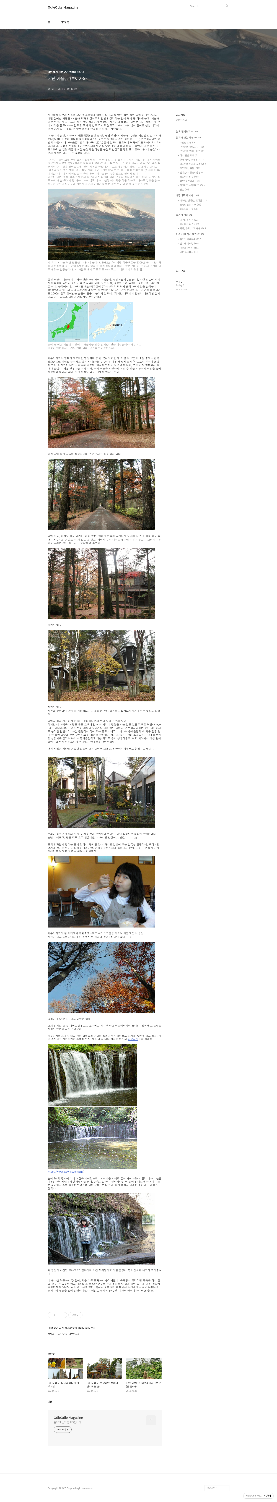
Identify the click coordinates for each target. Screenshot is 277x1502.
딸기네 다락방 (189, 243)
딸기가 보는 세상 (188, 137)
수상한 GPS (188, 142)
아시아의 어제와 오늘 (193, 164)
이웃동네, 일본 (190, 168)
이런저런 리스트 (190, 224)
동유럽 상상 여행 (190, 204)
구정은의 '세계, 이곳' (192, 151)
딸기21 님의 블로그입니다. (68, 1422)
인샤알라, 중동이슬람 (193, 172)
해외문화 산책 (189, 209)
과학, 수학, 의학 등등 (193, 228)
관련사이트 (212, 1488)
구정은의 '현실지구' (192, 146)
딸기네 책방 (185, 214)
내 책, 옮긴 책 (189, 219)
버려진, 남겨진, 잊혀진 (193, 200)
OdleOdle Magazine (63, 7)
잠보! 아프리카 (190, 181)
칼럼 (184, 189)
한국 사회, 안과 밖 (192, 159)
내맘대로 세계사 (187, 195)
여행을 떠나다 (189, 247)
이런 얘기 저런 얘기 (190, 234)
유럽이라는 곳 (189, 176)
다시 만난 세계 (189, 155)
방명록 (65, 21)
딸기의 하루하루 (190, 239)
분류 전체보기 (187, 131)
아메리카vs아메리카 (192, 185)
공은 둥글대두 (189, 252)
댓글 (50, 1401)
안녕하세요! (181, 119)
